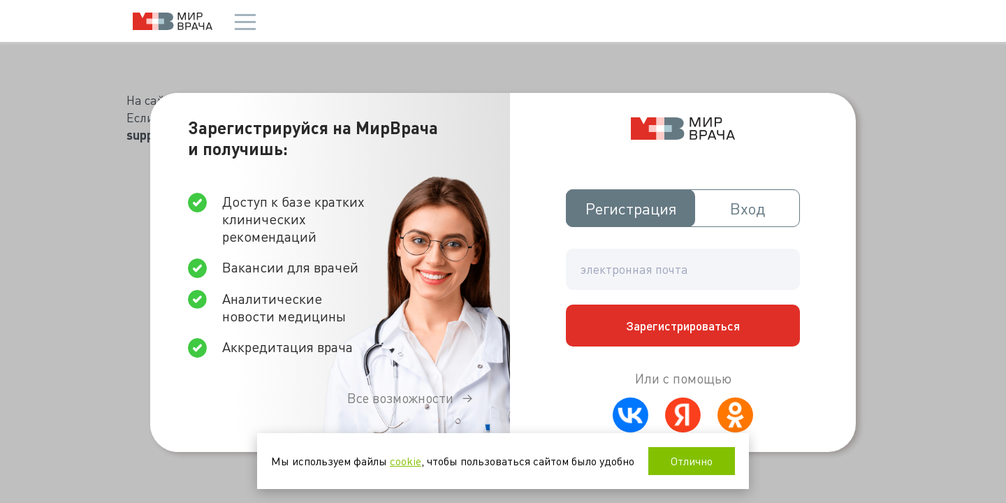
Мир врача (172, 21)
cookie (405, 460)
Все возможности (400, 398)
